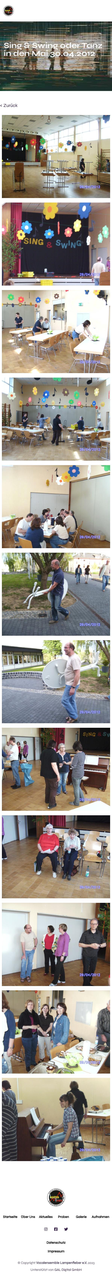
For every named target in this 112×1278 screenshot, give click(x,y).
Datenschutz (56, 1243)
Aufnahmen (100, 1217)
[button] (61, 11)
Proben (63, 1217)
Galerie (81, 1217)
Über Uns (28, 1217)
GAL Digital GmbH (68, 1270)
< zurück (9, 105)
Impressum (56, 1251)
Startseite (10, 1217)
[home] (8, 11)
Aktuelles (46, 1217)
